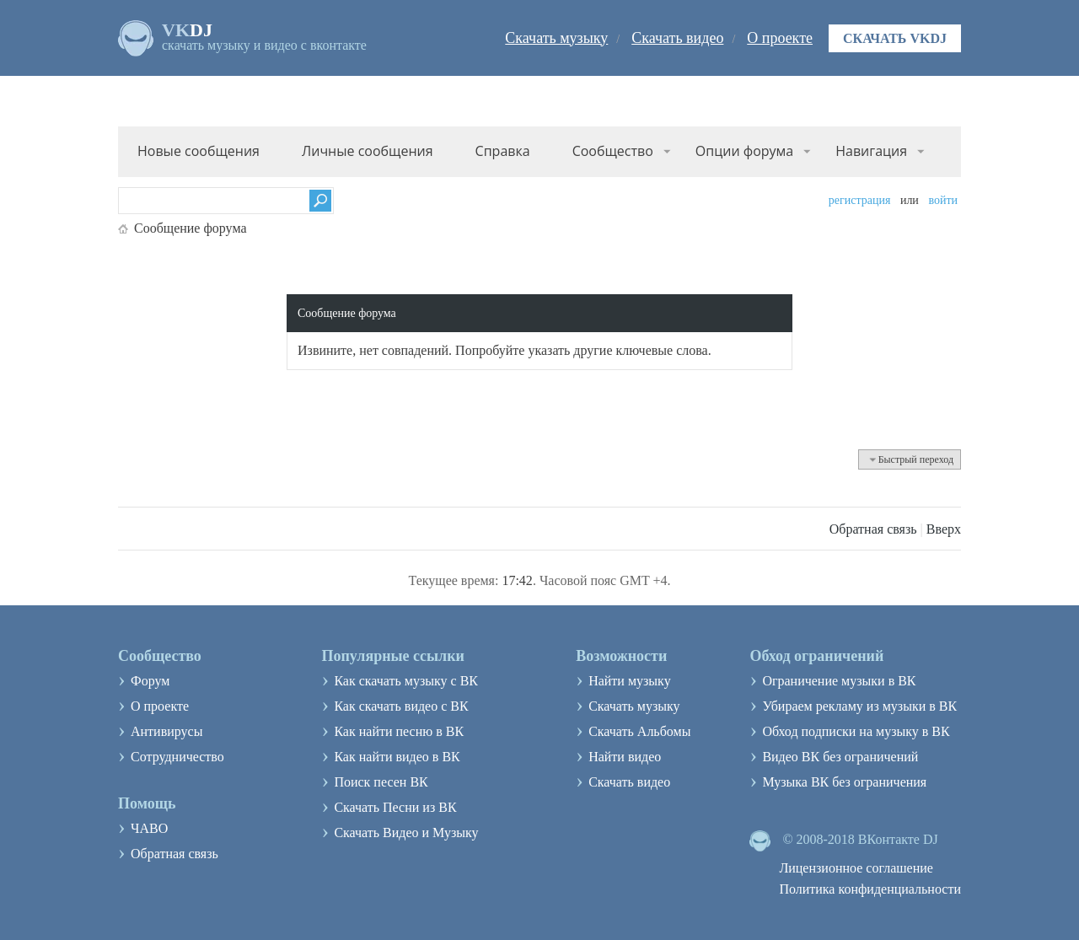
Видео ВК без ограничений (840, 756)
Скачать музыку (556, 38)
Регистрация (860, 200)
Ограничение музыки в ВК (838, 681)
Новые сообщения (198, 151)
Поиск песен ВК (380, 782)
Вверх (943, 529)
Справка (502, 151)
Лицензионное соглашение (856, 868)
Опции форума (744, 151)
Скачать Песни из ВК (395, 807)
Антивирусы (166, 731)
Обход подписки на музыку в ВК (855, 731)
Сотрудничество (177, 756)
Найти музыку (629, 681)
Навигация (871, 151)
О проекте (780, 38)
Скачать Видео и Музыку (406, 832)
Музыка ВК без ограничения (844, 782)
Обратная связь (873, 529)
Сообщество (612, 151)
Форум (150, 681)
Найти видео (624, 756)
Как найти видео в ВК (396, 756)
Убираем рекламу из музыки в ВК (859, 706)
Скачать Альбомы (639, 731)
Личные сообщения (367, 151)
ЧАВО (149, 828)
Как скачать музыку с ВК (406, 681)
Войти (943, 200)
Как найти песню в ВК (399, 731)
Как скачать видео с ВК (401, 706)
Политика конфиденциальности (870, 889)
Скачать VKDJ (895, 38)
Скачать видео (677, 38)
